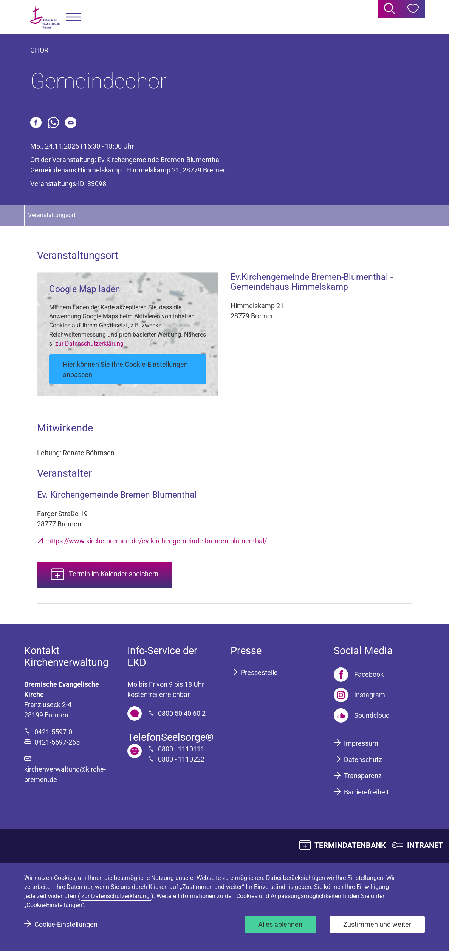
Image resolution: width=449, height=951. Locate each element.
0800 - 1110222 (181, 759)
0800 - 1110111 (181, 749)
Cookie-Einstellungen (66, 924)
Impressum (361, 743)
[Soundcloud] (362, 715)
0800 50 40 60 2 (182, 713)
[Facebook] (359, 674)
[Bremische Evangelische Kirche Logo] (45, 17)
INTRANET (425, 845)
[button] (73, 17)
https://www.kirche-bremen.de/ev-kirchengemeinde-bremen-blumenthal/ (157, 541)
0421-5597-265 (57, 742)
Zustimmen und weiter (377, 924)
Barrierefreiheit (366, 792)
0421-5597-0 (53, 732)
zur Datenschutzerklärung (89, 343)
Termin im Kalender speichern (113, 574)
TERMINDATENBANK (350, 845)
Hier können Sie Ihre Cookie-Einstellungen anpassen (125, 369)
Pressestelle (259, 672)
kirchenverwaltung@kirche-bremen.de (65, 774)
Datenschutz (363, 759)
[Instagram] (359, 695)
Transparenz (363, 776)
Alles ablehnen (280, 924)
